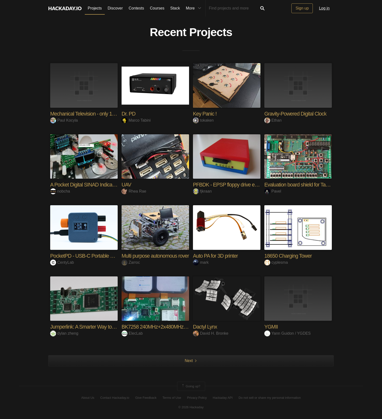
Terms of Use (171, 398)
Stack (175, 8)
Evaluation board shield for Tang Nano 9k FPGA (315, 185)
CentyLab (62, 262)
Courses (157, 8)
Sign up (302, 8)
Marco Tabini (136, 120)
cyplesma (276, 262)
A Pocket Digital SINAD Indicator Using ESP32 (100, 185)
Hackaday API (223, 398)
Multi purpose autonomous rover (156, 256)
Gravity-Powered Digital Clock (296, 114)
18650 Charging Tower (288, 256)
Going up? (191, 386)
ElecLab (132, 333)
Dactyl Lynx (205, 327)
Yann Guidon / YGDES (287, 333)
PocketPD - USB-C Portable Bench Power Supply (103, 256)
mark (201, 262)
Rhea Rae (134, 191)
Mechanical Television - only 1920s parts (93, 114)
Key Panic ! (205, 114)
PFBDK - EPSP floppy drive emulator (233, 185)
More (194, 8)
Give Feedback (145, 398)
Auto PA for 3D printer (216, 256)
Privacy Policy (197, 398)
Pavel (272, 191)
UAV (127, 185)
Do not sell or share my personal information (270, 398)
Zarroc (131, 262)
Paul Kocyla (64, 120)
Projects (95, 8)
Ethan (273, 120)
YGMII (271, 327)
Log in (324, 8)
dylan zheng (64, 333)
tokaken (203, 120)
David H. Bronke (211, 333)
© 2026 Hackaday (191, 407)
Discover (115, 8)
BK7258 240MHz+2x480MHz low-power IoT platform (179, 327)
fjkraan (202, 191)
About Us (87, 398)
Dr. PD (129, 114)
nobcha (60, 191)
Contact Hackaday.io (114, 398)
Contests (136, 8)
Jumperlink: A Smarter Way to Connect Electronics (104, 327)
